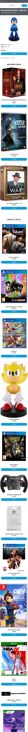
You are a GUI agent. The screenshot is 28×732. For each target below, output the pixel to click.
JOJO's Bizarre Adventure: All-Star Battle (14, 306)
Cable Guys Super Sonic (14, 419)
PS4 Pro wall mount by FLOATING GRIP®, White (14, 534)
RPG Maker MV (14, 351)
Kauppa (24, 5)
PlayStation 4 (10, 44)
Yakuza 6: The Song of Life (14, 257)
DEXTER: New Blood (14, 154)
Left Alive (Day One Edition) (14, 573)
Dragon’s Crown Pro (14, 464)
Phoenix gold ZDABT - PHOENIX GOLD (14, 700)
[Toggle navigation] (2, 5)
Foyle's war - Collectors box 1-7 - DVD (14, 203)
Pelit (6, 44)
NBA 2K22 (14, 679)
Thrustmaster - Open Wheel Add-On (14, 494)
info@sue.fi (2, 1)
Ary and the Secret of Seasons (14, 629)
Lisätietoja (14, 53)
